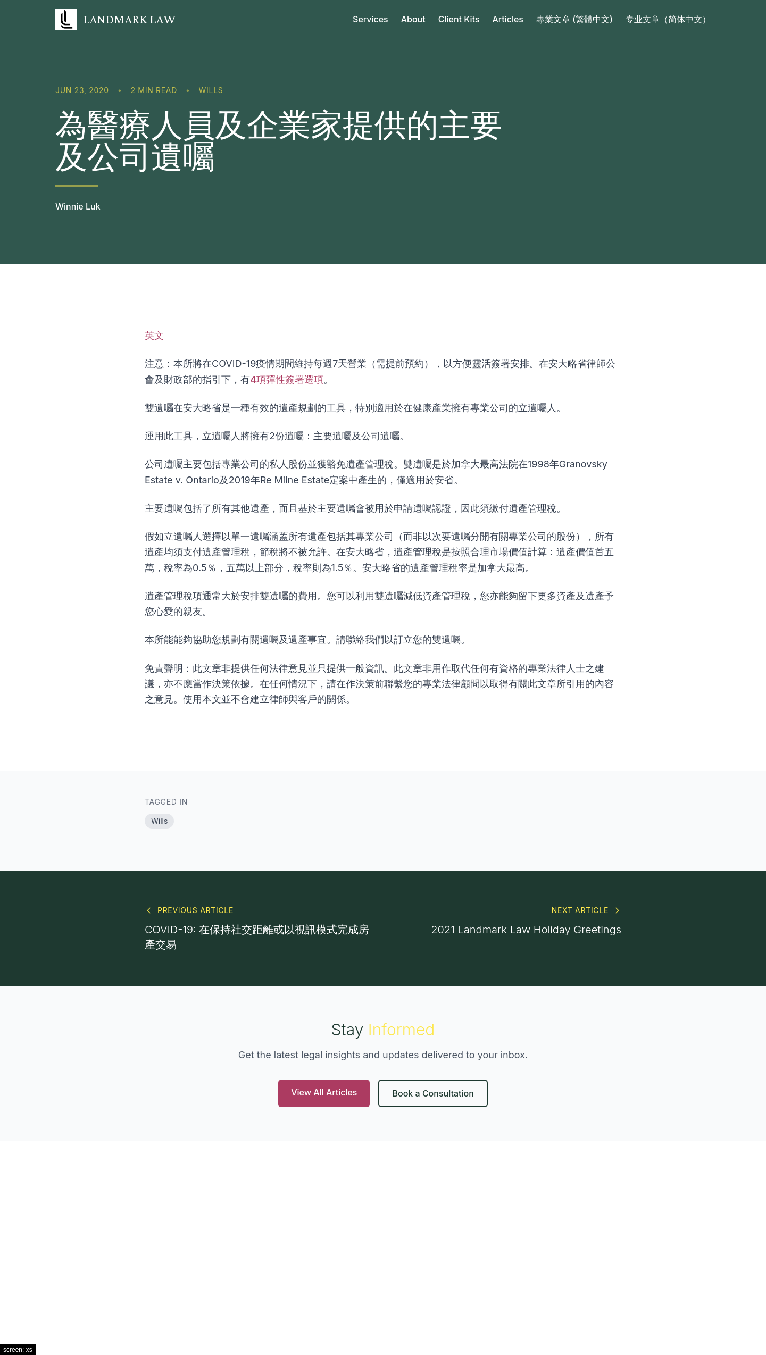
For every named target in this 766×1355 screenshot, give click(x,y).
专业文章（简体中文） (668, 19)
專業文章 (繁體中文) (574, 19)
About (413, 19)
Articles (507, 19)
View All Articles (324, 1092)
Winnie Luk (78, 206)
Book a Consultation (432, 1093)
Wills (211, 90)
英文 (154, 335)
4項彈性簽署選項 (286, 379)
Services (370, 19)
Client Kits (459, 19)
